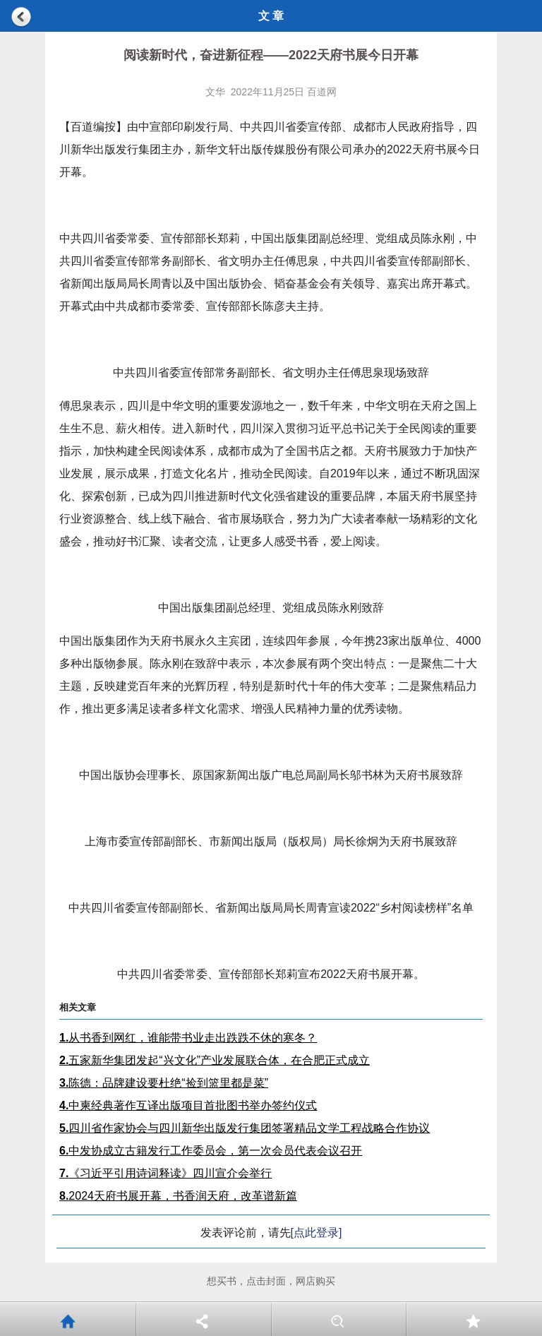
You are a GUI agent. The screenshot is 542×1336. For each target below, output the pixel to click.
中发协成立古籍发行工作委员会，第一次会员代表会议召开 (210, 1151)
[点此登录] (316, 1233)
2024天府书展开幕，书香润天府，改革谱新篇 (178, 1196)
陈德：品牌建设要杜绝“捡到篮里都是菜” (163, 1083)
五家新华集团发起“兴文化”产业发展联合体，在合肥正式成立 (214, 1060)
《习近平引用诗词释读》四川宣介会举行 (165, 1173)
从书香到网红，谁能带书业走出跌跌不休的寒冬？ (188, 1038)
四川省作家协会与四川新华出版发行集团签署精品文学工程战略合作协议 (244, 1128)
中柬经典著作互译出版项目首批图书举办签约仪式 (188, 1105)
